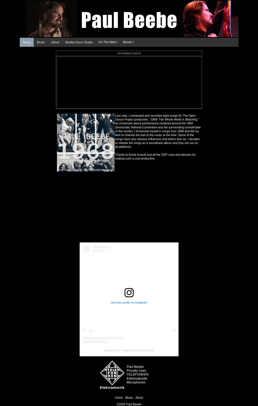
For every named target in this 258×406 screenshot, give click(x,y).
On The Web (108, 42)
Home (119, 397)
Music (41, 42)
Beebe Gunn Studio (79, 42)
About (55, 42)
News (27, 42)
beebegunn (113, 350)
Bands (128, 42)
